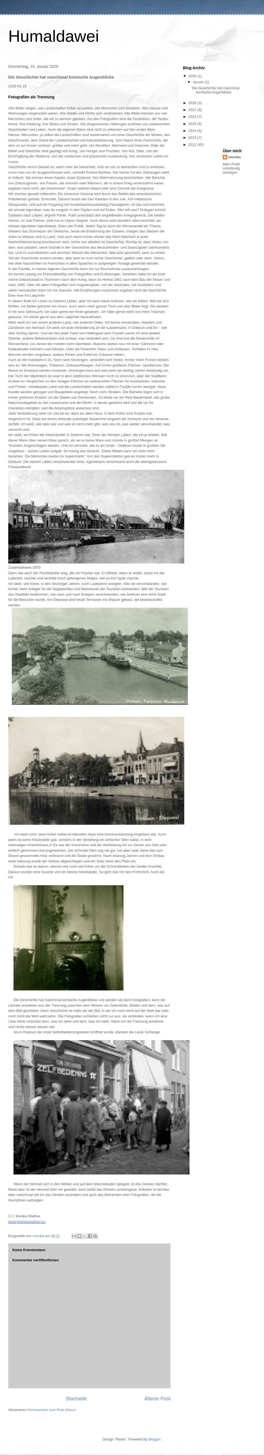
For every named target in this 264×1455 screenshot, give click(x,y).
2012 (192, 145)
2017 (192, 110)
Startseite (76, 1398)
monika (234, 157)
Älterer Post (157, 1398)
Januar (199, 82)
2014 (192, 131)
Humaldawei (53, 36)
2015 (192, 124)
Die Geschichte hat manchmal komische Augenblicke (215, 90)
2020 (192, 76)
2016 (192, 117)
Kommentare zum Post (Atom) (52, 1410)
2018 (192, 103)
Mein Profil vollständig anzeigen (231, 168)
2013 (192, 137)
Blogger (154, 1439)
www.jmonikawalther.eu (26, 1222)
